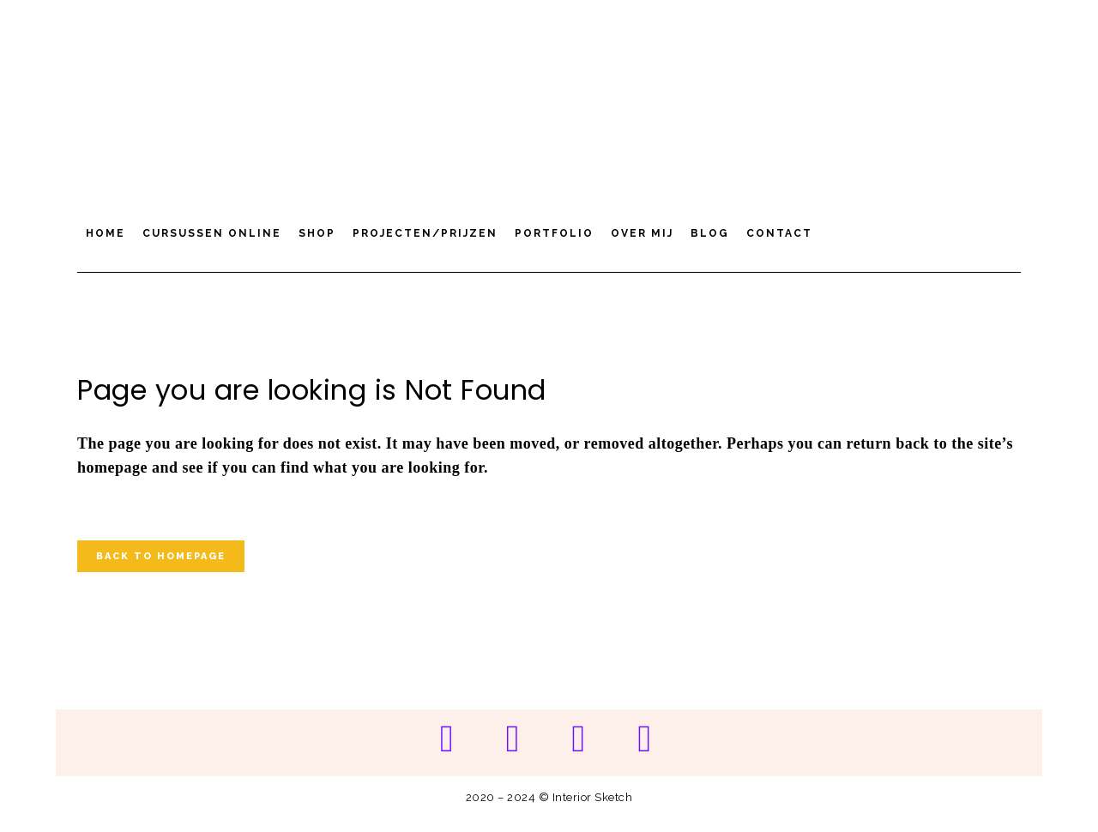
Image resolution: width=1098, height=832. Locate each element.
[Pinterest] (446, 739)
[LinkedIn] (644, 739)
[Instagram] (512, 739)
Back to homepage (161, 556)
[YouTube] (578, 739)
